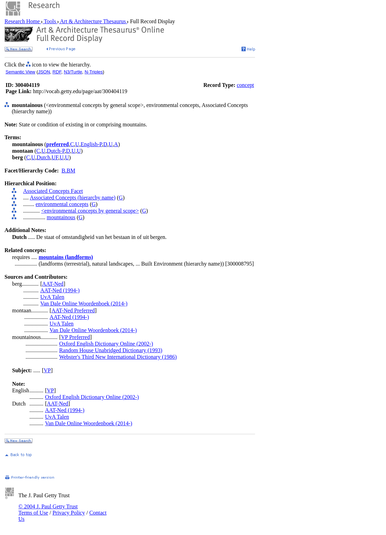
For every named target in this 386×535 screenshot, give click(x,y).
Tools (50, 21)
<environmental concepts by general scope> (90, 211)
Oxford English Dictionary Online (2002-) (106, 344)
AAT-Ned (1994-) (60, 290)
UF (55, 157)
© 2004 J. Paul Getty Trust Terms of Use (48, 509)
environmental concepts (62, 204)
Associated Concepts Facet (53, 191)
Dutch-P (56, 151)
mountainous (61, 217)
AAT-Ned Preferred (73, 310)
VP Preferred (75, 337)
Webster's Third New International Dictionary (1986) (118, 357)
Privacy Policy (68, 513)
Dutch (43, 157)
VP (47, 370)
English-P (91, 144)
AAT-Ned (52, 284)
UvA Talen (52, 297)
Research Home (23, 21)
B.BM (69, 170)
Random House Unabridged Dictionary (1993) (111, 350)
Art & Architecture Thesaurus (93, 21)
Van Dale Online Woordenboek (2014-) (84, 303)
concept (245, 85)
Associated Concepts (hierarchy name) (72, 197)
